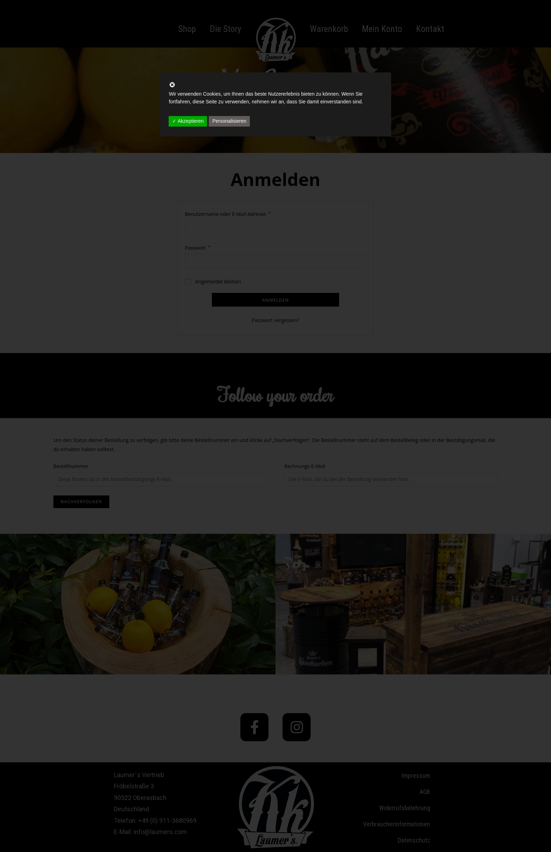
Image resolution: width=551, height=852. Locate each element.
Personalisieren (229, 121)
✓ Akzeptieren (187, 121)
